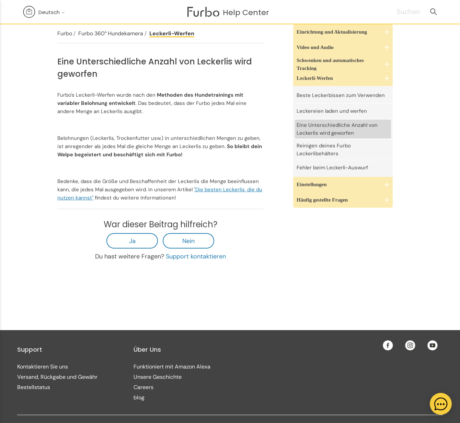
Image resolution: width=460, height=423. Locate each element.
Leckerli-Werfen (171, 33)
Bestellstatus (33, 387)
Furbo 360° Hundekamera (110, 33)
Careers (143, 387)
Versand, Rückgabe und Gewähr (57, 376)
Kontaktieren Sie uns (42, 366)
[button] (343, 32)
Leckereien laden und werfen (332, 111)
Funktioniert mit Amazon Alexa (172, 366)
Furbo (64, 33)
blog (139, 397)
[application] (441, 404)
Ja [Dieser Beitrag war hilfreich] (132, 241)
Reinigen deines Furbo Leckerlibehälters (324, 149)
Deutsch (51, 12)
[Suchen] (400, 12)
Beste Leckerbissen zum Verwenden (341, 95)
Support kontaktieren (196, 256)
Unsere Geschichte (158, 376)
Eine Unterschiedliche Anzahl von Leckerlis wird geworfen (337, 129)
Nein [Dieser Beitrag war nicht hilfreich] (188, 241)
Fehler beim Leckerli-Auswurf (332, 167)
